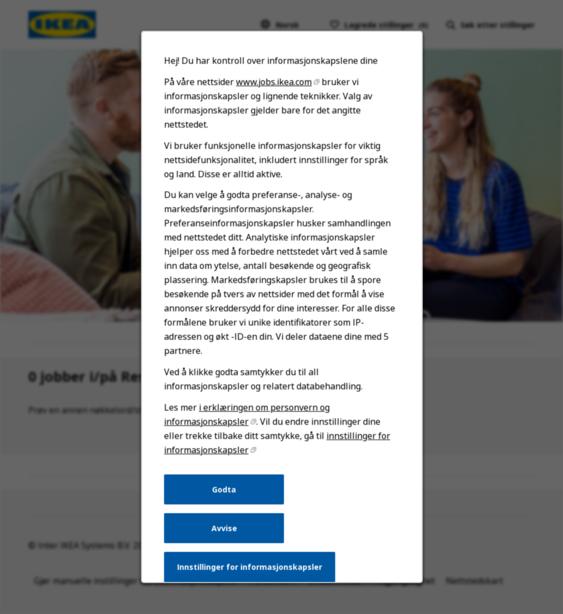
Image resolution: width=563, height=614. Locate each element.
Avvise (225, 539)
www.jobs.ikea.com (273, 107)
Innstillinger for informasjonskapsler (250, 576)
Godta (226, 502)
